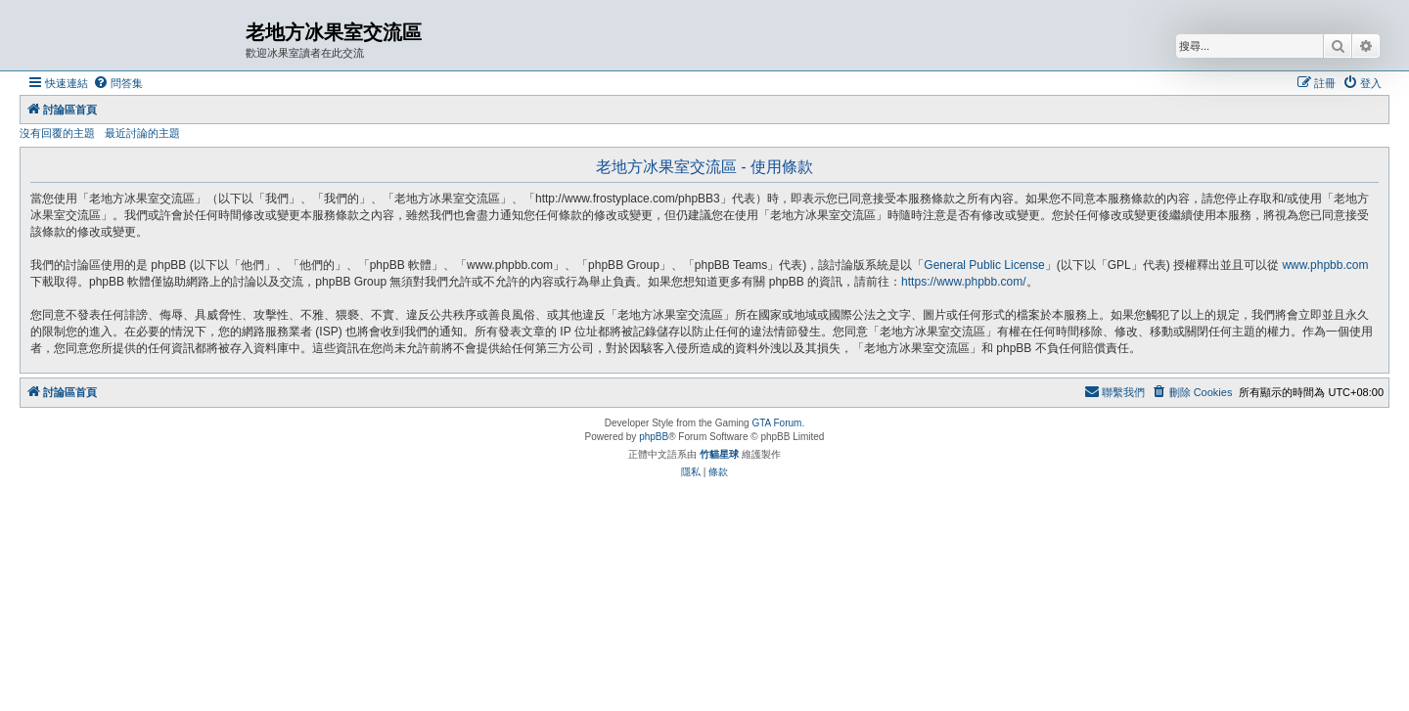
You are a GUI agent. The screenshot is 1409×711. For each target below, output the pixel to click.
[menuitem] (118, 83)
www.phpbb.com (1325, 265)
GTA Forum (776, 423)
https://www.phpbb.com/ (963, 282)
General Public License (984, 265)
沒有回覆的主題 (57, 133)
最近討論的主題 (142, 133)
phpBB (653, 436)
